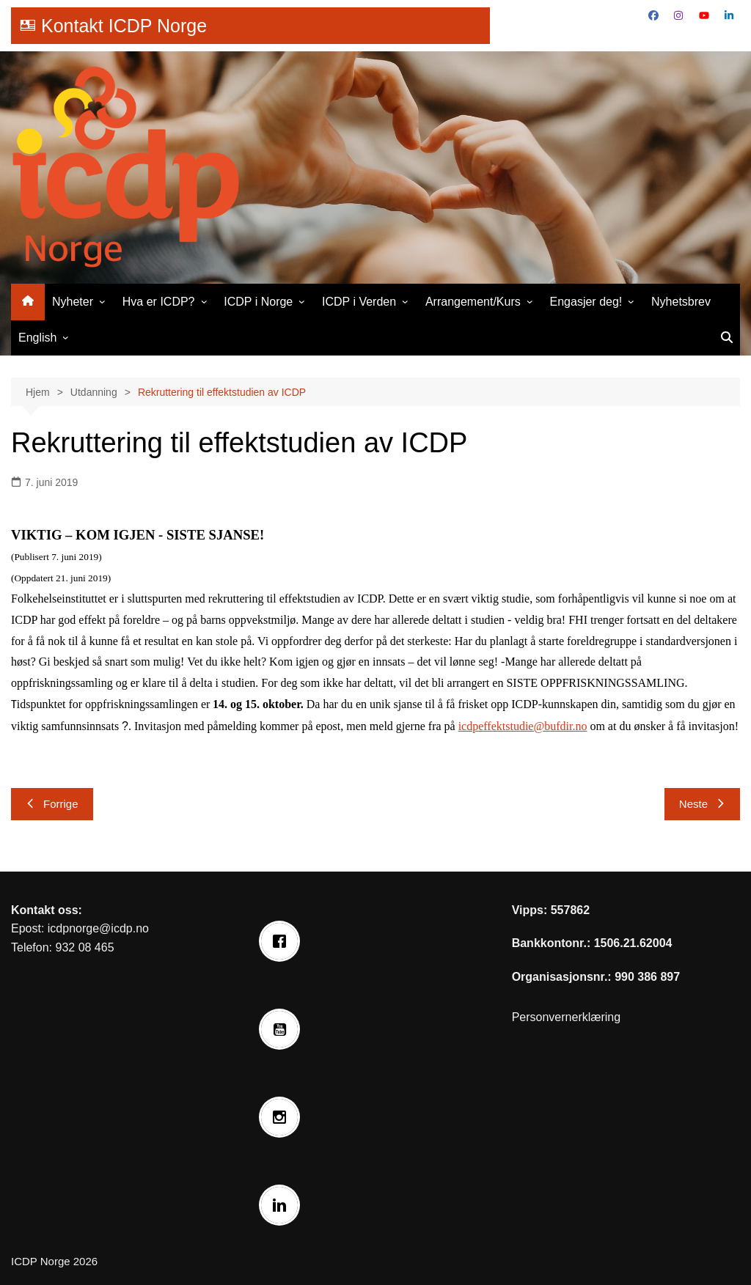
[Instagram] (283, 1117)
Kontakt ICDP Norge (124, 25)
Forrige (52, 804)
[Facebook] (283, 941)
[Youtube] (283, 1029)
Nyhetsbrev (681, 301)
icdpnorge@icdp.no (98, 928)
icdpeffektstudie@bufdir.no (522, 726)
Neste (702, 804)
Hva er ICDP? (158, 301)
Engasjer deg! (586, 301)
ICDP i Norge (258, 301)
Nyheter (72, 301)
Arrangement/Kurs (473, 301)
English (37, 337)
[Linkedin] (283, 1205)
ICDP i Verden (359, 301)
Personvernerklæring (566, 1017)
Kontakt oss (44, 910)
